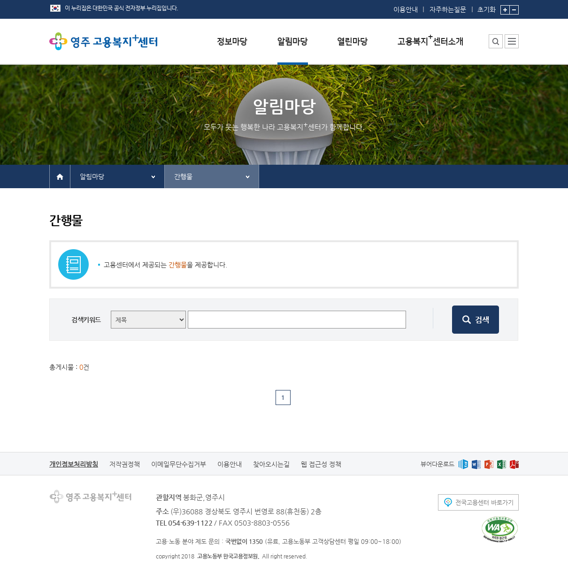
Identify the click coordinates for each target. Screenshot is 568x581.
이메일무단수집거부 (178, 464)
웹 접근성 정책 (321, 464)
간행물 (183, 176)
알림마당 (92, 176)
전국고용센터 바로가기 (484, 502)
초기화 (486, 6)
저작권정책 (124, 464)
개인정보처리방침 (73, 464)
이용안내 (405, 9)
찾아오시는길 (271, 464)
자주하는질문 (448, 9)
